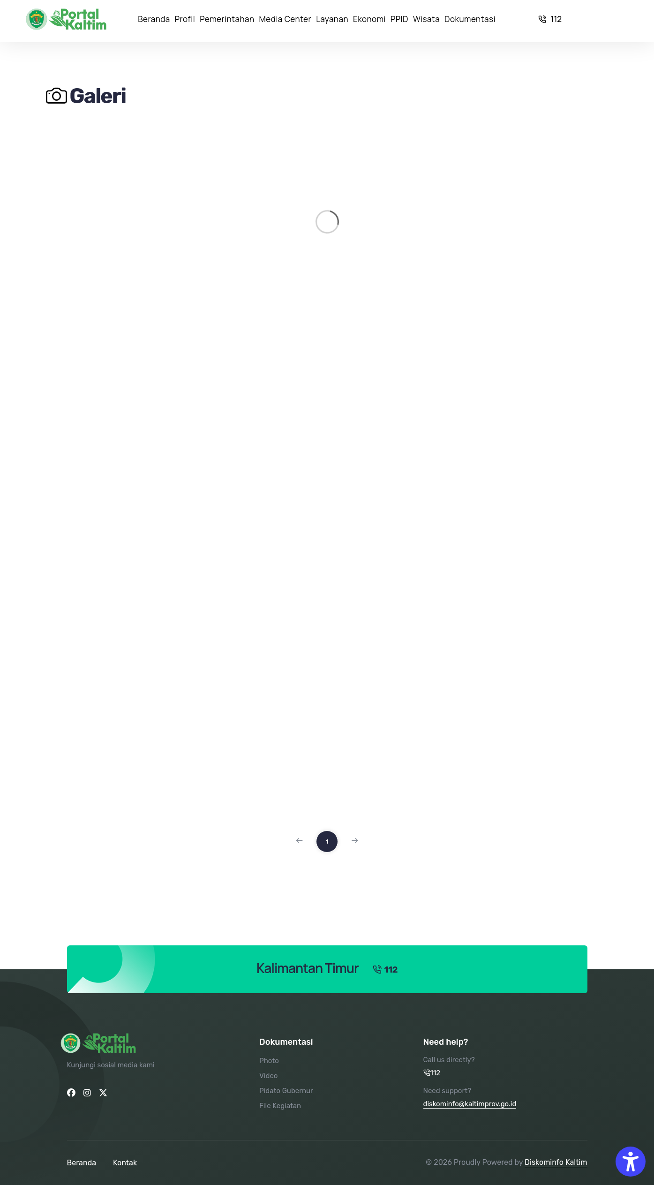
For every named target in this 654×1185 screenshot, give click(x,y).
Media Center (285, 19)
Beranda (154, 19)
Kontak (125, 1162)
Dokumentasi (470, 19)
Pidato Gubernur (286, 1091)
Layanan (332, 19)
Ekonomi (369, 19)
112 (550, 19)
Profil (185, 19)
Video (268, 1076)
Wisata (426, 19)
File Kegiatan (280, 1106)
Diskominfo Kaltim (556, 1162)
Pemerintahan (227, 19)
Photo (269, 1061)
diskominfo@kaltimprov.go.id (470, 1104)
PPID (399, 19)
